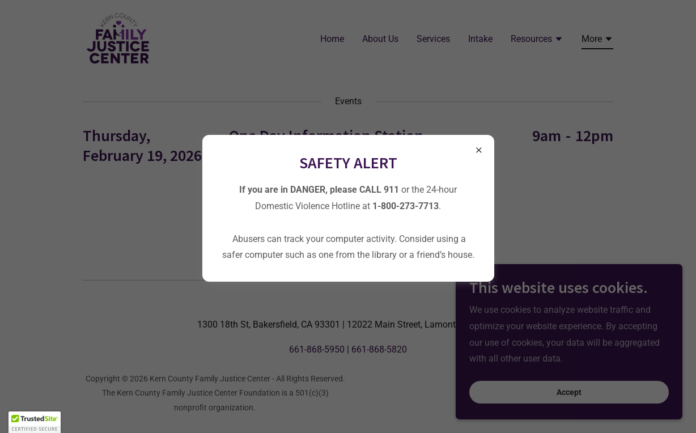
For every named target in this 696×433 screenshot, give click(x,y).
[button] (35, 422)
